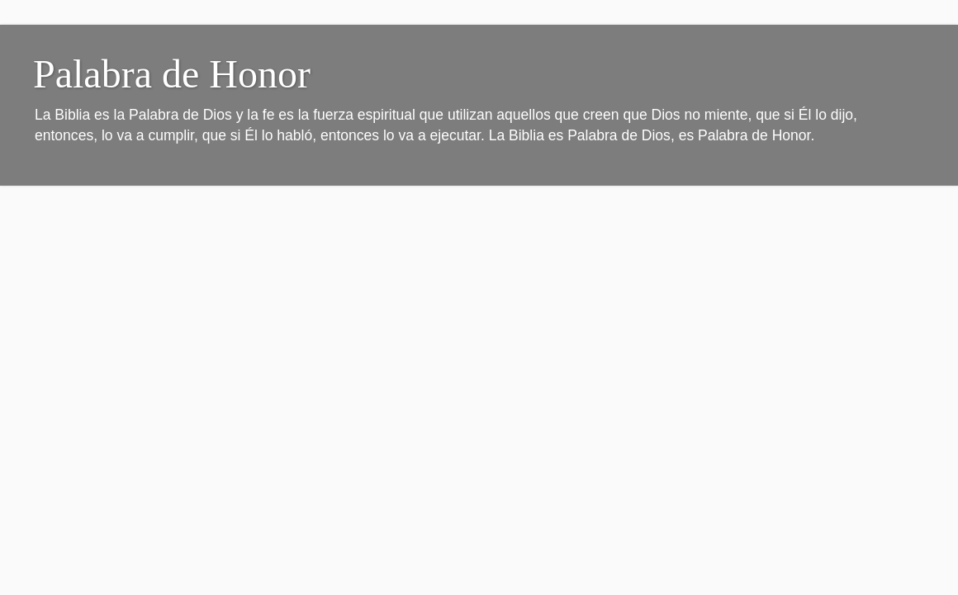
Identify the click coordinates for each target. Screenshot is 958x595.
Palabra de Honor (172, 74)
